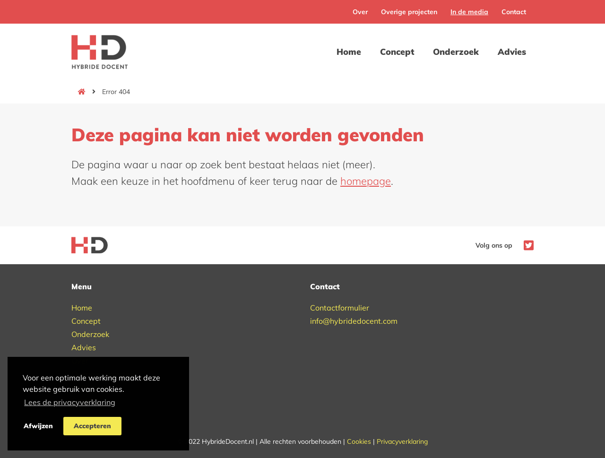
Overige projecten (409, 12)
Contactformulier (339, 307)
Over (360, 12)
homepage (365, 181)
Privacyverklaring (402, 441)
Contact (513, 12)
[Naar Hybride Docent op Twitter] (526, 244)
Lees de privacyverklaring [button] (69, 402)
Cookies (359, 441)
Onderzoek (456, 51)
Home (349, 51)
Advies (512, 51)
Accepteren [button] (92, 426)
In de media (469, 12)
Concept (397, 51)
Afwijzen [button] (38, 426)
